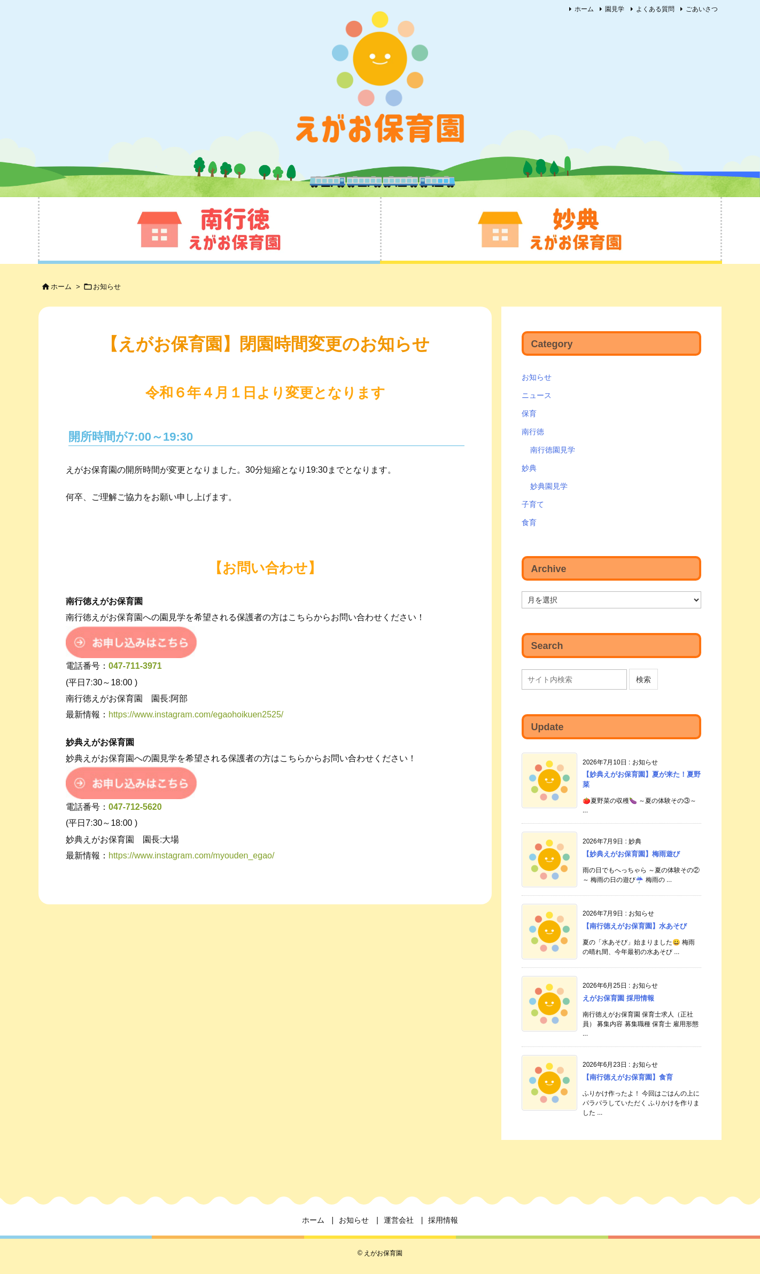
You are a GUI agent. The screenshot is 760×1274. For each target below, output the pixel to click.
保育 (529, 413)
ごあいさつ (702, 9)
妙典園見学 (549, 486)
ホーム (584, 9)
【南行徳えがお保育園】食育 (628, 1077)
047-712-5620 (135, 806)
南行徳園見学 (552, 449)
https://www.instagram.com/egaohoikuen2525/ (195, 714)
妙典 (529, 468)
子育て (533, 504)
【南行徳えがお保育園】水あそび (635, 926)
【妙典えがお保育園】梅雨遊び (631, 854)
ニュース (537, 395)
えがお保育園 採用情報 (618, 998)
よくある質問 (655, 9)
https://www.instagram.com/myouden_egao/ (191, 855)
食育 (529, 522)
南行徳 (533, 431)
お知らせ (107, 287)
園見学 (614, 9)
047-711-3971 (135, 665)
